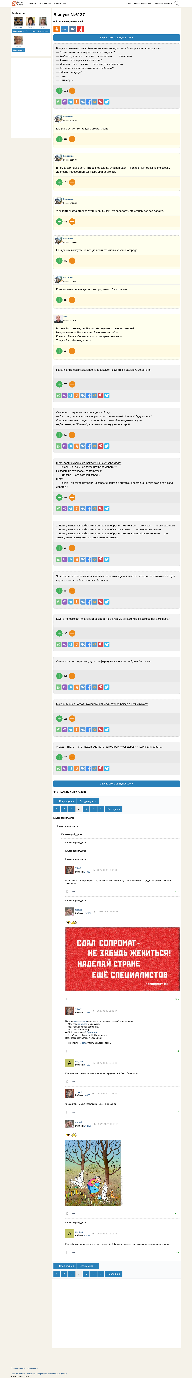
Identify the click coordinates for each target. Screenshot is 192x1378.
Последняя (113, 809)
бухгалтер (92, 1032)
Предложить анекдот (163, 3)
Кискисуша (68, 117)
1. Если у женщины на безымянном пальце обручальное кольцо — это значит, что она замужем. (116, 525)
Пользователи (45, 3)
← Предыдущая (65, 801)
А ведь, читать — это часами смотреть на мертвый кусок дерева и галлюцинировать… (109, 746)
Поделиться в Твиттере (106, 102)
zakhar (66, 317)
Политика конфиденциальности (24, 1368)
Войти (128, 3)
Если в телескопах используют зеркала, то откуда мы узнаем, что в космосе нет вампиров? (112, 618)
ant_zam (79, 1061)
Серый (78, 910)
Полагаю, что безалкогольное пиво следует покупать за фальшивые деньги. (103, 369)
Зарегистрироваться (142, 3)
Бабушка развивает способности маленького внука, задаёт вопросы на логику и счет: (109, 48)
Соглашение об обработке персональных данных (45, 1374)
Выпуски (32, 3)
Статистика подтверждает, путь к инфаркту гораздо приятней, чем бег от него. (104, 661)
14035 (87, 872)
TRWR (78, 868)
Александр (18, 22)
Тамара (30, 22)
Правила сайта (17, 1374)
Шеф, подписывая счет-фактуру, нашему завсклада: (88, 463)
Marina (18, 41)
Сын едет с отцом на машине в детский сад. (83, 412)
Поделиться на (94, 102)
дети (84, 1043)
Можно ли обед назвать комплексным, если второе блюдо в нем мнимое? (102, 704)
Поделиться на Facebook (88, 102)
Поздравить (18, 31)
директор (82, 1024)
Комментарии (60, 3)
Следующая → (88, 801)
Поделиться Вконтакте (82, 102)
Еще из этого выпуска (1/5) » (117, 37)
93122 (87, 1065)
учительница (80, 1021)
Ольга (43, 22)
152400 (87, 913)
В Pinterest (100, 102)
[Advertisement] (31, 97)
